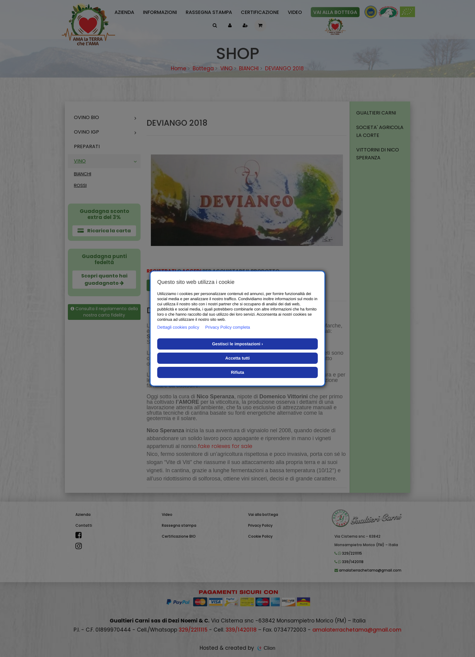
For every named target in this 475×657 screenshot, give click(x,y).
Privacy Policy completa (227, 327)
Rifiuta (237, 372)
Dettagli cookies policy (178, 327)
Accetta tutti (237, 358)
